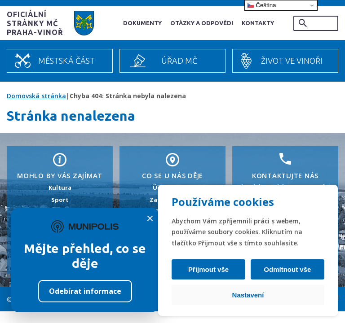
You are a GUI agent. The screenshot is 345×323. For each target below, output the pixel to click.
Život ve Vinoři (292, 60)
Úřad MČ (179, 60)
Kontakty (258, 23)
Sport (60, 200)
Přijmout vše (209, 269)
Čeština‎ (261, 5)
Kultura (60, 187)
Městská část (66, 60)
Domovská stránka (36, 96)
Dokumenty (142, 23)
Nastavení (248, 295)
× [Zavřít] (150, 218)
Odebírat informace (85, 291)
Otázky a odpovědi (201, 23)
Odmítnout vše (286, 269)
